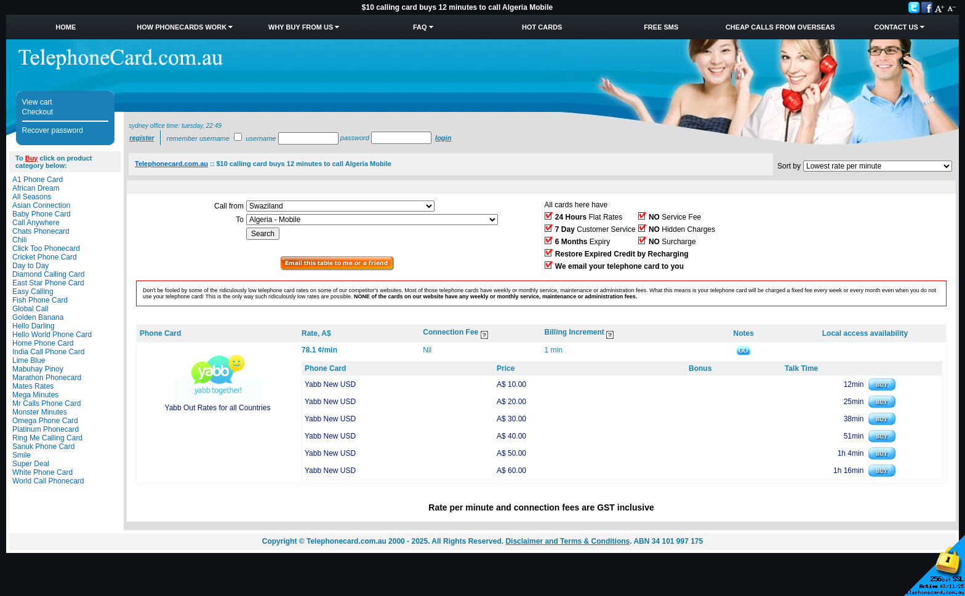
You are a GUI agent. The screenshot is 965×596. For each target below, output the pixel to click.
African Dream (36, 188)
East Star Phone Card (48, 283)
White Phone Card (42, 472)
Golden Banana (37, 317)
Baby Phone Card (41, 214)
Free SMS (661, 27)
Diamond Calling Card (48, 274)
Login (443, 137)
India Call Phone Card (48, 352)
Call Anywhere (36, 222)
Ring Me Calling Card (47, 438)
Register (141, 137)
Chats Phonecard (41, 231)
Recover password (52, 130)
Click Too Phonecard (46, 248)
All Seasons (31, 197)
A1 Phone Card (37, 179)
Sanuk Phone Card (43, 446)
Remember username (198, 138)
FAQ (420, 27)
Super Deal (30, 463)
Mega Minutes (35, 395)
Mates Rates (33, 386)
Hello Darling (33, 326)
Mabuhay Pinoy (37, 369)
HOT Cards (542, 27)
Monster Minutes (39, 412)
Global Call (30, 308)
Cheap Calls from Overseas (780, 27)
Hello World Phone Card (52, 334)
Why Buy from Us (300, 27)
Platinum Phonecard (45, 429)
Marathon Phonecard (46, 377)
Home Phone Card (42, 343)
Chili (19, 240)
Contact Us (896, 27)
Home (65, 27)
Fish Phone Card (40, 300)
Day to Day (30, 265)
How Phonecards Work (181, 27)
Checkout (38, 112)
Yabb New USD (330, 384)
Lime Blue (28, 360)
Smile (21, 455)
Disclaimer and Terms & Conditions (567, 541)
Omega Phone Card (45, 420)
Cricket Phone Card (44, 257)
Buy (31, 158)
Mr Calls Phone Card (46, 403)
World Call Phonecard (48, 481)
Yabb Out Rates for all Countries (218, 407)
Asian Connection (41, 205)
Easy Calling (33, 291)
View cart (37, 102)
